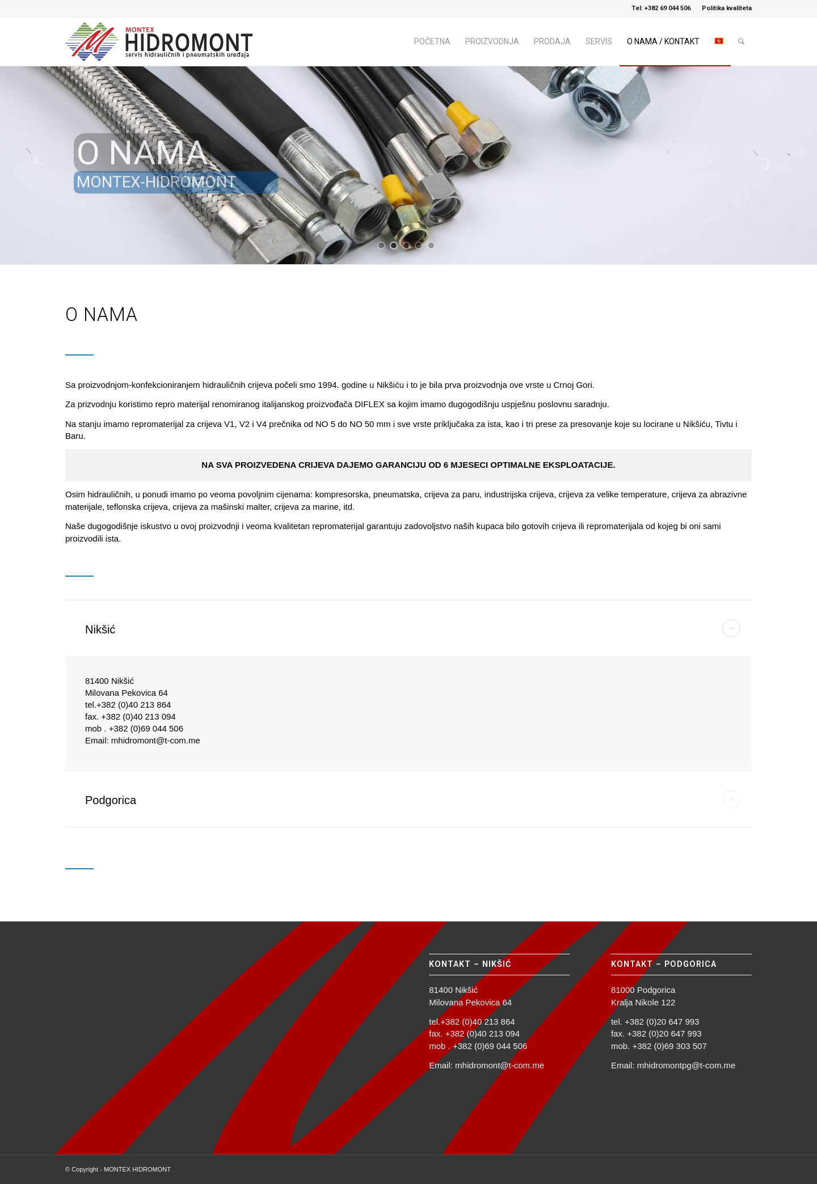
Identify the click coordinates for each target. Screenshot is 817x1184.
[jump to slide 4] (419, 246)
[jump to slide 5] (431, 246)
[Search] (741, 42)
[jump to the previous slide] (43, 165)
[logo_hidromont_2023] (164, 42)
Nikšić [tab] (412, 628)
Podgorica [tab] (412, 799)
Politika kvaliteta (727, 8)
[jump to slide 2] (394, 246)
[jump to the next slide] (774, 165)
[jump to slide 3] (406, 246)
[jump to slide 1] (381, 246)
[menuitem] (724, 8)
